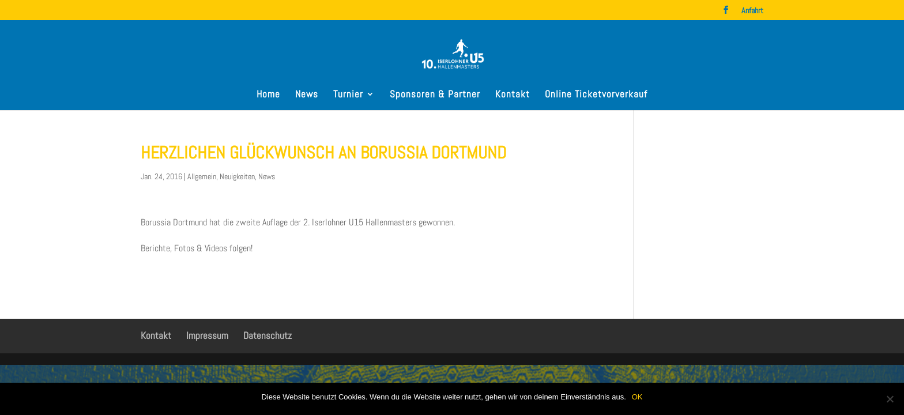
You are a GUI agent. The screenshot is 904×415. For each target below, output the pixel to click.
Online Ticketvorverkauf (596, 95)
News (306, 95)
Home (268, 95)
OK (637, 397)
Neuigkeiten (237, 176)
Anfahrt (752, 11)
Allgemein (201, 176)
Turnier (348, 95)
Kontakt (512, 95)
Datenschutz (267, 335)
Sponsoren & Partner (435, 95)
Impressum (207, 335)
